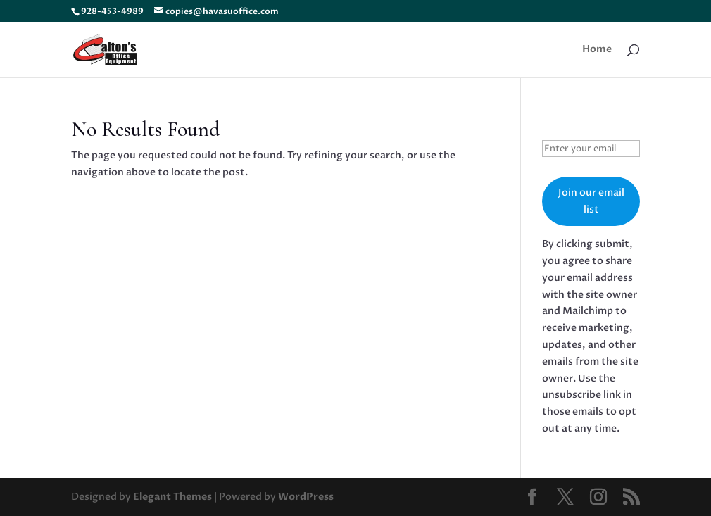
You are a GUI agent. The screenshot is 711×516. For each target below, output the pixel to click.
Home (597, 50)
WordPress (306, 496)
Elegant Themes (172, 496)
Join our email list (591, 201)
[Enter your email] (591, 148)
